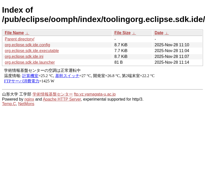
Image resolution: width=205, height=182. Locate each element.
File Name (14, 33)
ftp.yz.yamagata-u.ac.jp (94, 94)
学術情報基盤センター (53, 94)
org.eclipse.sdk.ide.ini (24, 56)
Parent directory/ (19, 39)
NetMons (26, 104)
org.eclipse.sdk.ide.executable (32, 51)
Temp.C (9, 104)
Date (159, 33)
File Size (122, 33)
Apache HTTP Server (62, 99)
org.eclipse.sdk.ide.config (27, 45)
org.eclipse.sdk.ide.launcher (30, 62)
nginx (29, 99)
